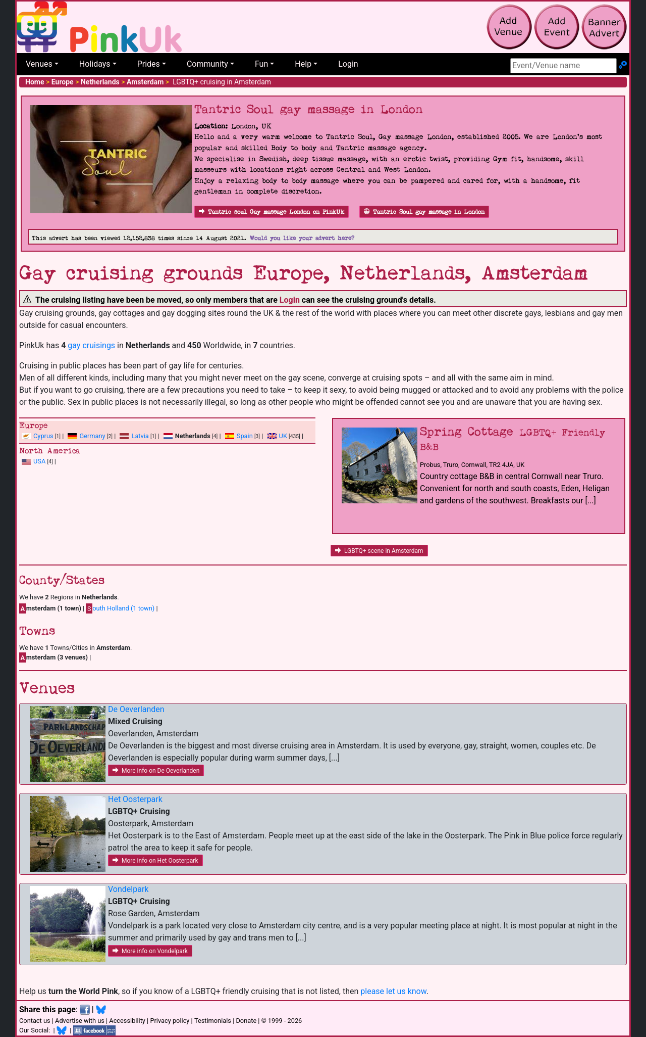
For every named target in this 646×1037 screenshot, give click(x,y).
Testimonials (212, 1020)
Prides (148, 64)
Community (207, 64)
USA (39, 461)
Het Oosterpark (135, 799)
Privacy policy (169, 1020)
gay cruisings (91, 345)
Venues (39, 64)
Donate (246, 1020)
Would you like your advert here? (302, 238)
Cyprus (43, 436)
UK (283, 436)
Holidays (95, 64)
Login (348, 64)
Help (303, 64)
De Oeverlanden (136, 709)
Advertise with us (79, 1020)
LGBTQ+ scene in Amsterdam (379, 550)
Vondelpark (128, 889)
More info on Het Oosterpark (155, 860)
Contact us (34, 1020)
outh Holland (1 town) (120, 608)
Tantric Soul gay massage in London (424, 212)
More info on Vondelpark (150, 951)
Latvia (139, 436)
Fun (261, 64)
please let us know (393, 991)
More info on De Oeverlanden (156, 770)
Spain (245, 436)
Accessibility (127, 1020)
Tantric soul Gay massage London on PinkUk (271, 212)
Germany (92, 436)
